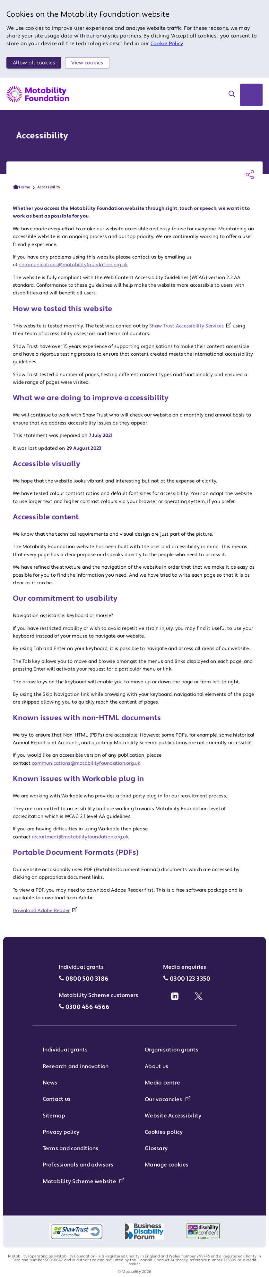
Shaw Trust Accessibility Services (186, 326)
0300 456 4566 (87, 1007)
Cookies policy (164, 1132)
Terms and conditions (71, 1148)
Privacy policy (61, 1132)
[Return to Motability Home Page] (37, 94)
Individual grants (65, 1049)
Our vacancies (167, 1099)
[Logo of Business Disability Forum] (144, 1231)
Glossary (156, 1148)
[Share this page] (249, 174)
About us (156, 1066)
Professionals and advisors (78, 1164)
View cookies (87, 63)
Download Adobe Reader (41, 911)
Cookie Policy (167, 43)
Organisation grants (171, 1049)
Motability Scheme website (84, 1181)
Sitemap (54, 1115)
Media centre (162, 1082)
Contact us (57, 1099)
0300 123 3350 (190, 979)
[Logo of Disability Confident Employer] (203, 1231)
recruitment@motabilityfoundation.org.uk (80, 837)
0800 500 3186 (86, 979)
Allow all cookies (34, 63)
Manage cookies (167, 1164)
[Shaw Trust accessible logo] (75, 1231)
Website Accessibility (173, 1115)
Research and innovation (76, 1066)
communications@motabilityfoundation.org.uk (73, 265)
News (50, 1082)
